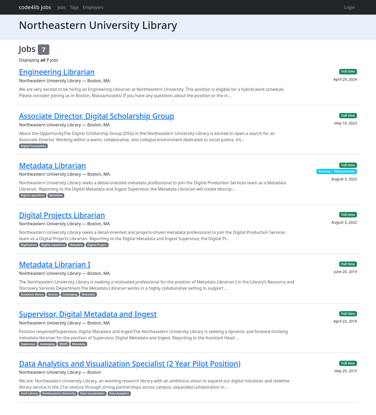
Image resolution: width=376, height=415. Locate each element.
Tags (74, 7)
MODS (63, 344)
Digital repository (33, 195)
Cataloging (69, 294)
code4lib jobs (35, 7)
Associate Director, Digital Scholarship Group (96, 116)
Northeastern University (59, 393)
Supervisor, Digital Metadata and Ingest (88, 314)
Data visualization (92, 393)
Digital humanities (33, 146)
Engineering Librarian (57, 72)
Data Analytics (119, 393)
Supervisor (28, 344)
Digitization (29, 245)
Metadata (56, 195)
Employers (93, 7)
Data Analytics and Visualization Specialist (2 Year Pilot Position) (129, 364)
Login (349, 7)
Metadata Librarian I (54, 264)
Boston (53, 294)
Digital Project (97, 245)
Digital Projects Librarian (62, 215)
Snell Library (29, 393)
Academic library (32, 294)
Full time (348, 71)
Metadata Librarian (52, 165)
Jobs (61, 7)
